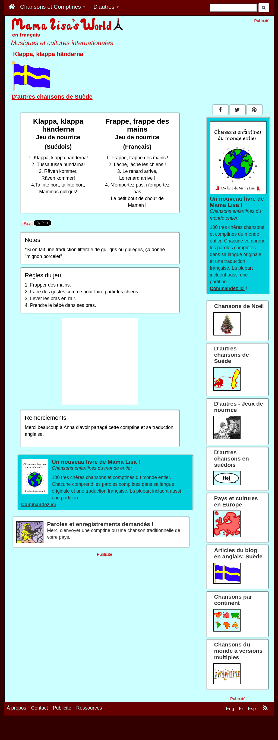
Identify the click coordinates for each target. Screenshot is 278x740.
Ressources (89, 708)
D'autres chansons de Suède (52, 96)
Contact (39, 708)
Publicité (62, 708)
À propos (16, 708)
